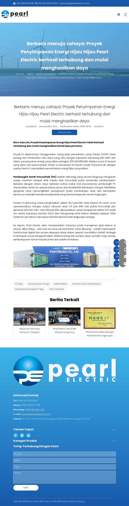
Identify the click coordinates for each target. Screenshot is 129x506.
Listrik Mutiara (60, 283)
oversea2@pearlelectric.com (74, 3)
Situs (101, 126)
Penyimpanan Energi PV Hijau (29, 289)
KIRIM (25, 487)
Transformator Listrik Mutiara (86, 283)
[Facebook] (15, 435)
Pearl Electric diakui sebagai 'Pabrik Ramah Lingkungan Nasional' (100, 334)
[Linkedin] (22, 435)
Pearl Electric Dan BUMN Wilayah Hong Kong (64, 330)
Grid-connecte (56, 289)
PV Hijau (19, 283)
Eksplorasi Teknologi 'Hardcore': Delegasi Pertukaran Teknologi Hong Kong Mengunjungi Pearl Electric (29, 330)
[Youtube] (28, 435)
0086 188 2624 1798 (35, 409)
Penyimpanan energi (38, 283)
